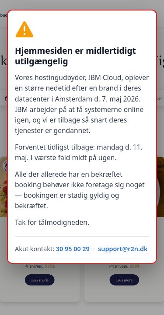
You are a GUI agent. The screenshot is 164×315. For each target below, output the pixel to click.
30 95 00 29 (73, 249)
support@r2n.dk (122, 249)
